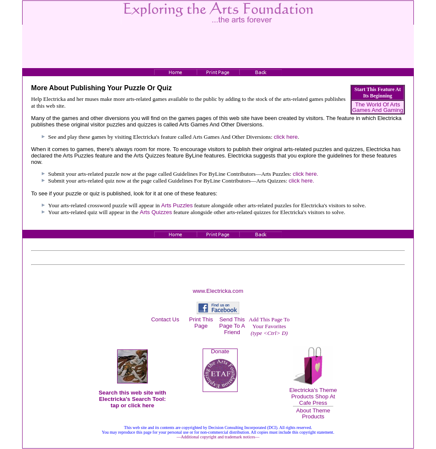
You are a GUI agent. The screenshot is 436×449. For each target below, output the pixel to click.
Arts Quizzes (156, 212)
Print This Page (201, 322)
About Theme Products (313, 413)
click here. (305, 174)
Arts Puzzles (177, 205)
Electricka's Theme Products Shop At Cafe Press (313, 396)
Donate (220, 351)
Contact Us (165, 319)
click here (286, 137)
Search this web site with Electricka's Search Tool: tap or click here (132, 399)
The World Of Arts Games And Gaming (377, 107)
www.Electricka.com (218, 291)
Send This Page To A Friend (232, 325)
